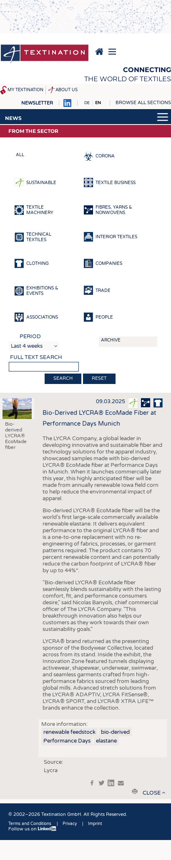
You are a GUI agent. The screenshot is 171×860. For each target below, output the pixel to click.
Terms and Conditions (29, 823)
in (111, 783)
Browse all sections (143, 102)
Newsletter (37, 103)
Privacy (70, 823)
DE (87, 102)
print (135, 791)
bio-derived (115, 732)
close (152, 793)
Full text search (36, 357)
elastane (106, 741)
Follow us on (32, 829)
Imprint (95, 823)
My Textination (25, 89)
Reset (99, 378)
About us (66, 89)
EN (98, 102)
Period (30, 336)
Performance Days (67, 741)
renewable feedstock (69, 732)
